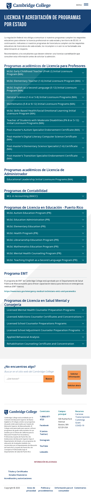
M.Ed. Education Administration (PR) (28, 219)
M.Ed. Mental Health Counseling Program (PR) (34, 253)
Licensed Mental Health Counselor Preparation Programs (41, 310)
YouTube (44, 446)
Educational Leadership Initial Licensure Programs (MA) (40, 179)
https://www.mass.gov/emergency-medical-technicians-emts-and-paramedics (40, 291)
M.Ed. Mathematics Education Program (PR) (32, 246)
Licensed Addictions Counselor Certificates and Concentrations (44, 316)
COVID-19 (79, 425)
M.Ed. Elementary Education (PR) (26, 226)
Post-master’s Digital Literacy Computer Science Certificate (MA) (42, 138)
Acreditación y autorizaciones (18, 478)
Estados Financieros (18, 475)
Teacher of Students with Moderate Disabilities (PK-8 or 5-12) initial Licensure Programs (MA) (43, 121)
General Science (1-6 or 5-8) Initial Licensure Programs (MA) (42, 97)
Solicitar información (74, 375)
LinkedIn (44, 452)
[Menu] (86, 4)
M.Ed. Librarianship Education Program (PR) (33, 239)
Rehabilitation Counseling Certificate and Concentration (40, 343)
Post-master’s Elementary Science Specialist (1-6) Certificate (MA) (42, 147)
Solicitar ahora (74, 385)
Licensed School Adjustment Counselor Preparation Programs (43, 330)
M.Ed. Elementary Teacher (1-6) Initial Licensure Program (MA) (43, 80)
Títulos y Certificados (18, 471)
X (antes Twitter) (44, 432)
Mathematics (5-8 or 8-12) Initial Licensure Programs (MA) (41, 103)
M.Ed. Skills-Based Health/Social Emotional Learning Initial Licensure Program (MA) (41, 112)
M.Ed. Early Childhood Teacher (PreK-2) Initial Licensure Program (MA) (40, 73)
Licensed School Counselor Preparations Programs (36, 323)
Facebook (44, 425)
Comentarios (80, 488)
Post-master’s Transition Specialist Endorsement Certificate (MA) (42, 157)
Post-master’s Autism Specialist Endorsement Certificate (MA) (43, 129)
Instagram (45, 440)
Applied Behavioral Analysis (23, 337)
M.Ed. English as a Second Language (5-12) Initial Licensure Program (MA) (42, 89)
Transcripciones (82, 417)
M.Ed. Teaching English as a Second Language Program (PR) (42, 260)
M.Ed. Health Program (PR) (22, 233)
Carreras (79, 414)
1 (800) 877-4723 (45, 418)
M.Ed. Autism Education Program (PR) (29, 212)
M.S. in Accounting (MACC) (22, 196)
